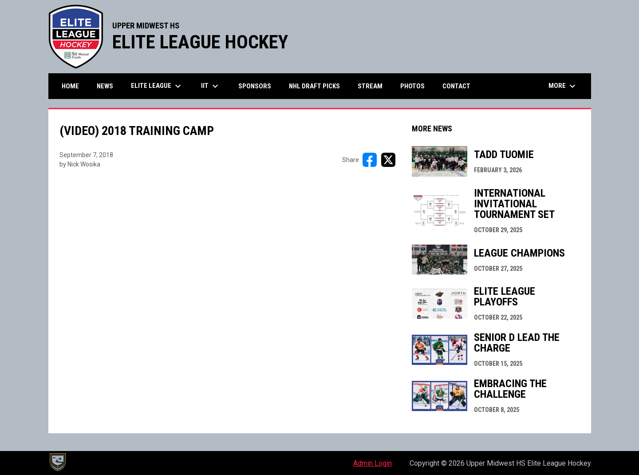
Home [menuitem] (70, 86)
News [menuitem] (105, 86)
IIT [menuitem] (211, 86)
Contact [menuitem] (456, 86)
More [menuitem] (563, 86)
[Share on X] (388, 160)
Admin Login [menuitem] (372, 463)
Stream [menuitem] (370, 86)
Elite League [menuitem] (157, 86)
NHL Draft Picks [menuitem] (314, 86)
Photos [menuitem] (412, 86)
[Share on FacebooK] (370, 160)
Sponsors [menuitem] (254, 86)
